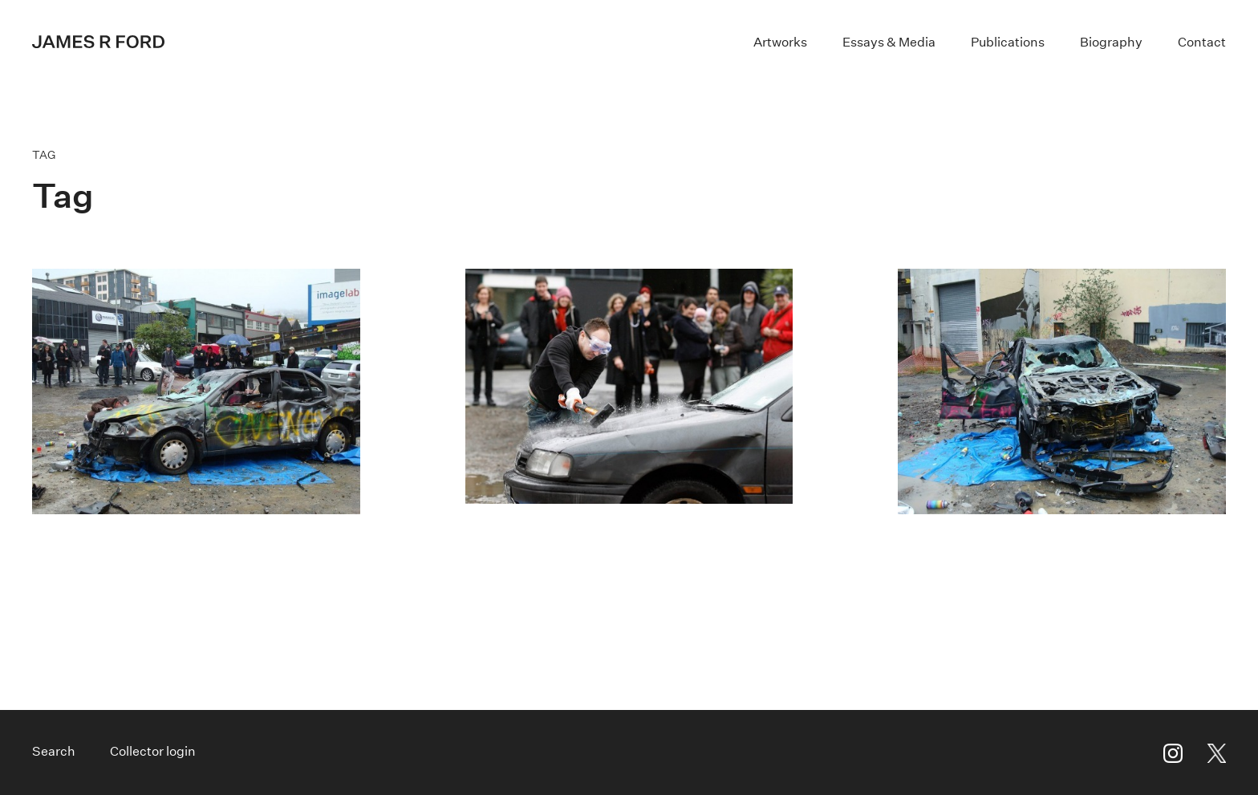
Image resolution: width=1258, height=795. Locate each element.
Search (53, 751)
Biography (1111, 42)
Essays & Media (888, 42)
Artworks (780, 42)
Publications (1008, 42)
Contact (1202, 42)
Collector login (153, 751)
